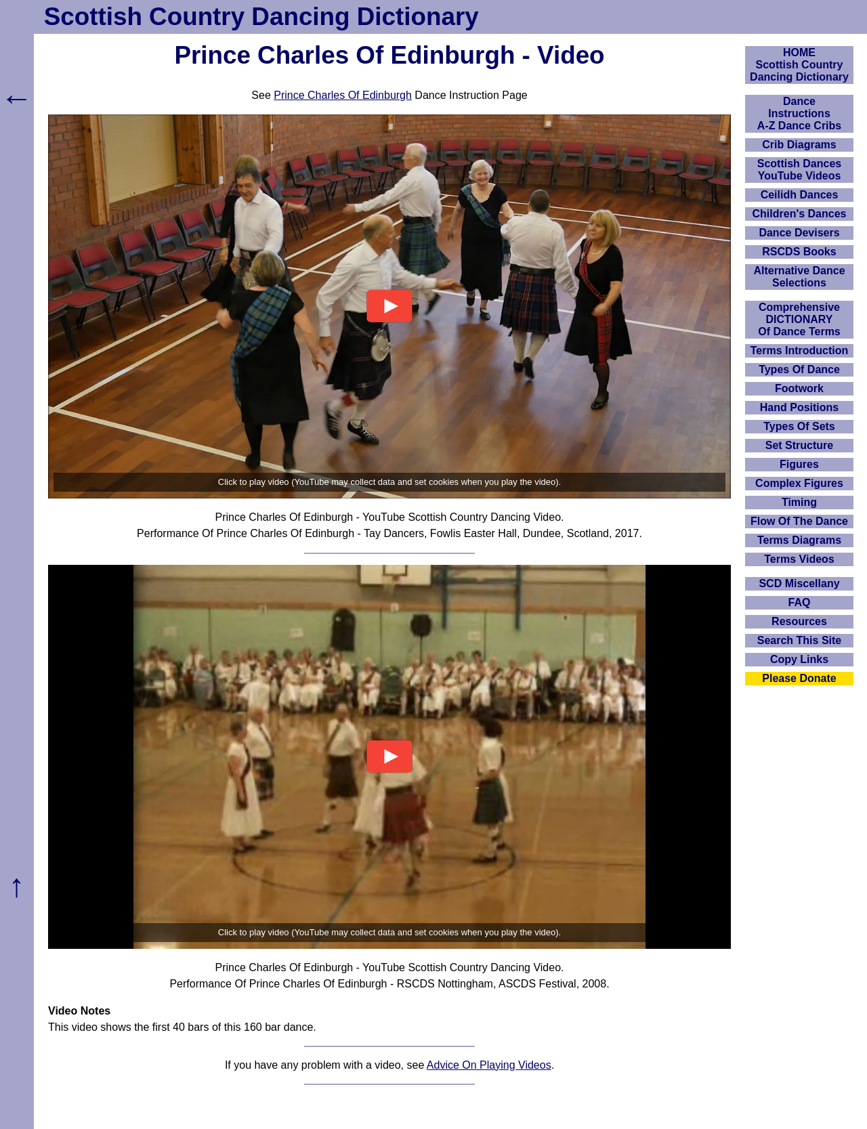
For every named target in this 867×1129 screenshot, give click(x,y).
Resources (799, 621)
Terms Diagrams (799, 540)
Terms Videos (799, 559)
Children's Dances (800, 213)
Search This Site (799, 640)
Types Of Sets (799, 426)
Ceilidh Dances (800, 194)
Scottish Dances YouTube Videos (799, 170)
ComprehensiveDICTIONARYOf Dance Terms (799, 319)
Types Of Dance (799, 369)
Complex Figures (799, 483)
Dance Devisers (799, 232)
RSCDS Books (799, 251)
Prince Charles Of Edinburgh (343, 95)
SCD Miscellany (799, 583)
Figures (799, 464)
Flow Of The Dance (799, 521)
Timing (799, 502)
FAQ (799, 602)
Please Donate (799, 678)
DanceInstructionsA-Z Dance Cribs (799, 113)
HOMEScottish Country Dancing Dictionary (799, 65)
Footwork (799, 388)
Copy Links (799, 659)
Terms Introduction (799, 350)
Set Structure (799, 445)
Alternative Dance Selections (799, 277)
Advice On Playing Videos (489, 1065)
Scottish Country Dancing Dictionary (261, 16)
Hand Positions (799, 407)
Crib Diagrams (799, 144)
